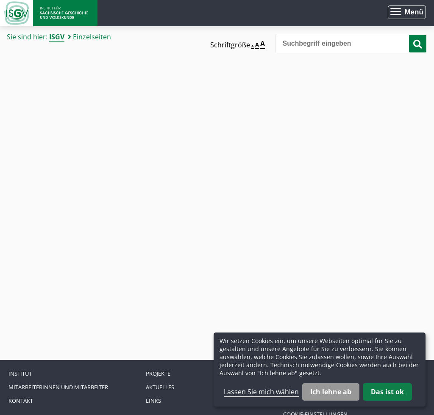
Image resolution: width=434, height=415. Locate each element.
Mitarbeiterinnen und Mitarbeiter (58, 387)
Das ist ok (387, 391)
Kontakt (20, 400)
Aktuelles (160, 387)
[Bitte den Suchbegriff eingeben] (351, 43)
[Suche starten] (417, 43)
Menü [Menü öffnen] (413, 12)
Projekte (158, 373)
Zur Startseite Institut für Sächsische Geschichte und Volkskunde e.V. (48, 13)
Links (153, 400)
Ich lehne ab (330, 391)
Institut (20, 373)
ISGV (56, 36)
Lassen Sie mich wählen (261, 391)
